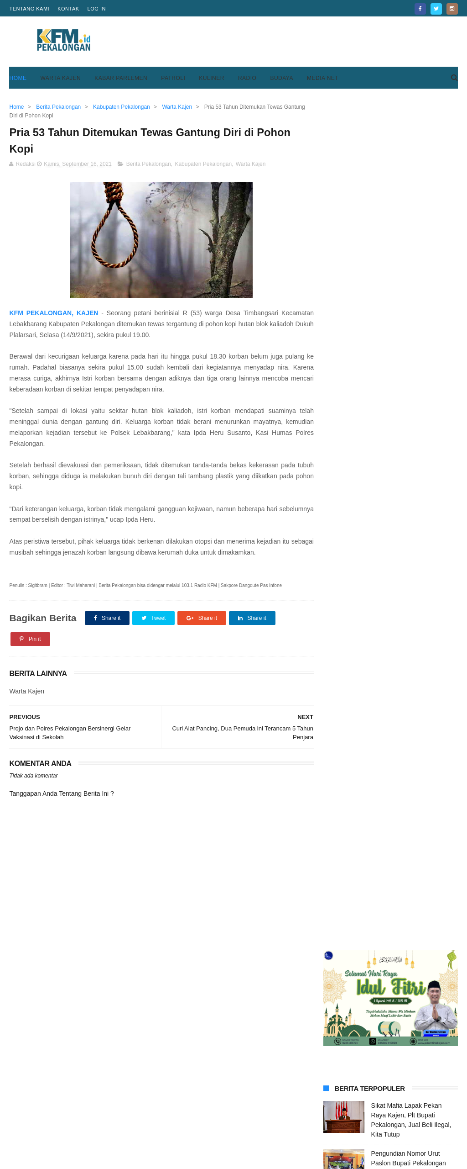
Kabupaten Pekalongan (203, 164)
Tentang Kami (29, 8)
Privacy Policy (336, 1120)
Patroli (173, 78)
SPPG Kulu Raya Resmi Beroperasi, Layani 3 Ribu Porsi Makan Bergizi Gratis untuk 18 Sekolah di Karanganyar (385, 705)
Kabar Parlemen (120, 78)
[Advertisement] (292, 41)
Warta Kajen (60, 78)
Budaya (281, 78)
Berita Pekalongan (148, 164)
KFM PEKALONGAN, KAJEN (53, 313)
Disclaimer (330, 1131)
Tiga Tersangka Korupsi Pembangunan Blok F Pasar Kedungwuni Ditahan (411, 419)
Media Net (322, 78)
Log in (97, 8)
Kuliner (211, 78)
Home (17, 78)
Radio (247, 78)
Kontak (68, 8)
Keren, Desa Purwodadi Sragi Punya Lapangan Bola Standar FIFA (413, 612)
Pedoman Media (186, 1131)
